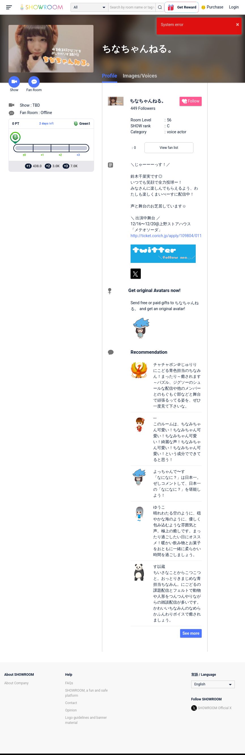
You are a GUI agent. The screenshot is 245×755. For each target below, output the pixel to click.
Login (234, 7)
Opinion (71, 710)
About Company (16, 683)
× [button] (237, 24)
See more (190, 633)
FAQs (69, 683)
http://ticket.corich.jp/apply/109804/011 (166, 235)
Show (14, 84)
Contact (71, 703)
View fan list (169, 148)
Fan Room (34, 84)
